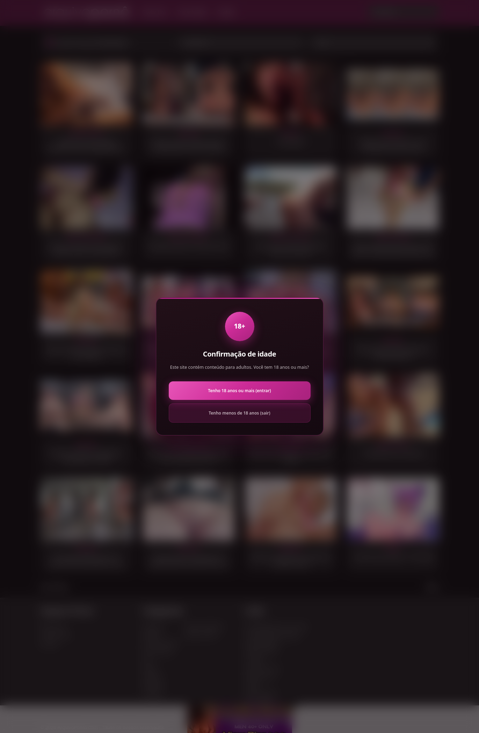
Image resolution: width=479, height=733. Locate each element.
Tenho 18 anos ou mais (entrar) (239, 391)
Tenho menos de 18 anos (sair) (239, 413)
